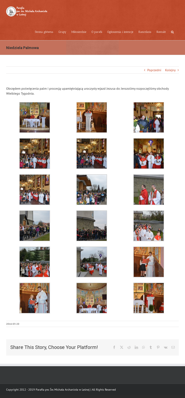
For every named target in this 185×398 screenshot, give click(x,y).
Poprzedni (154, 70)
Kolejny (170, 70)
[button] (172, 31)
